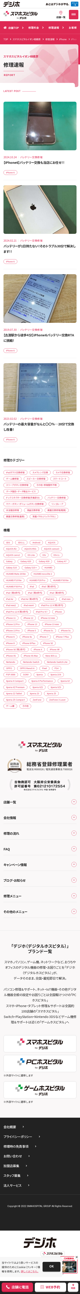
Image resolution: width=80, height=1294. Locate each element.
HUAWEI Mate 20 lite (16, 573)
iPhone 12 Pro (13, 624)
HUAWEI (48, 567)
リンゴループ (57, 503)
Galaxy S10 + (31, 567)
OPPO (9, 668)
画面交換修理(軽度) (57, 510)
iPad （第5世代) (49, 586)
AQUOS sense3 (51, 548)
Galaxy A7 (61, 561)
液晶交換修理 (33, 510)
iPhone (58, 611)
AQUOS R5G (30, 548)
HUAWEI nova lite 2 (43, 573)
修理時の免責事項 (15, 1146)
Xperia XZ (65, 680)
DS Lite (31, 555)
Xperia (39, 674)
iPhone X (38, 649)
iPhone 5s (66, 630)
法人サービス (12, 1185)
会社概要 (9, 1126)
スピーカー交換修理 (36, 478)
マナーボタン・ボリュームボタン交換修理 (25, 503)
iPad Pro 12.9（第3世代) (17, 611)
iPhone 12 (28, 617)
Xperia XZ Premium (15, 687)
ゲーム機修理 (12, 478)
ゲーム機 (10, 705)
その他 (25, 705)
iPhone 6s (27, 636)
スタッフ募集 (11, 1175)
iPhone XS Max (31, 655)
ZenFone (37, 699)
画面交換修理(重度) (15, 516)
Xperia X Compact (14, 680)
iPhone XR (55, 649)
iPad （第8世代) (35, 592)
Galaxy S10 (11, 567)
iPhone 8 (10, 643)
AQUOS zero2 (13, 555)
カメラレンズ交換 (40, 472)
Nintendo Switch (31, 661)
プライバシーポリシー (17, 1136)
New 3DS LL (51, 655)
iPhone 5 (32, 630)
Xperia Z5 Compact (15, 699)
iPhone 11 (11, 617)
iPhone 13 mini (52, 624)
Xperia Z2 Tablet (14, 693)
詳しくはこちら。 (29, 1271)
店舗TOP (11, 27)
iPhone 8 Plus (28, 643)
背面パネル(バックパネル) (43, 516)
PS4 (56, 668)
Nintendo (10, 661)
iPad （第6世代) (13, 592)
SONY (26, 674)
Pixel (44, 668)
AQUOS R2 (11, 548)
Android (36, 542)
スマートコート (59, 478)
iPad (32, 586)
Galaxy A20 (25, 561)
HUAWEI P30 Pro (14, 586)
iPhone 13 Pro (13, 630)
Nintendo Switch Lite (57, 661)
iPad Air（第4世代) (29, 599)
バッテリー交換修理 (57, 497)
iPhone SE (48, 643)
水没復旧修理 (12, 510)
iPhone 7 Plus (62, 636)
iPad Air (9, 599)
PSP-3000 (10, 674)
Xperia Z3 (34, 693)
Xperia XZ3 (56, 687)
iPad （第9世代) (57, 592)
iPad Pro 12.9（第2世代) (52, 605)
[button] (52, 1266)
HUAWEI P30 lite (61, 580)
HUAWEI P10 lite (14, 580)
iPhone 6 (10, 172)
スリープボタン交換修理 (17, 484)
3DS (8, 542)
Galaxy (9, 561)
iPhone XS (11, 655)
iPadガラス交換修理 (15, 472)
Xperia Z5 (51, 693)
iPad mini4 (28, 605)
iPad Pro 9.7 (41, 611)
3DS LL (21, 542)
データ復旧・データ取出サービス (21, 491)
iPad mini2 (11, 605)
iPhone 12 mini (48, 617)
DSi (44, 555)
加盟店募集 (11, 1165)
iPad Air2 (50, 599)
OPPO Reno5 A (27, 668)
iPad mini (66, 599)
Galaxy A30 (44, 561)
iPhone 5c (48, 630)
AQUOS (51, 542)
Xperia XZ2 (37, 687)
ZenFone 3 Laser (57, 699)
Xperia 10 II (55, 674)
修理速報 (53, 27)
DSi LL (57, 555)
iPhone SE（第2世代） (16, 649)
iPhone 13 (32, 624)
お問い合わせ (12, 1156)
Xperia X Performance (42, 680)
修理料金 (33, 27)
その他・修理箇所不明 (46, 484)
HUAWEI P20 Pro (37, 580)
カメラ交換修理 (63, 472)
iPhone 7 (44, 636)
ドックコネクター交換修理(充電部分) (23, 497)
